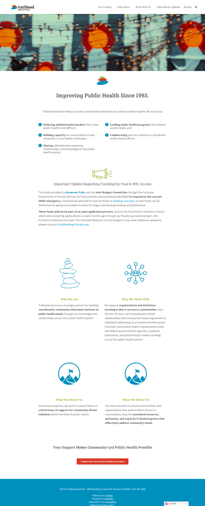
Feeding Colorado (123, 201)
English (170, 503)
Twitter (109, 495)
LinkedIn (108, 498)
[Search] (196, 7)
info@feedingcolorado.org (73, 224)
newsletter (110, 501)
